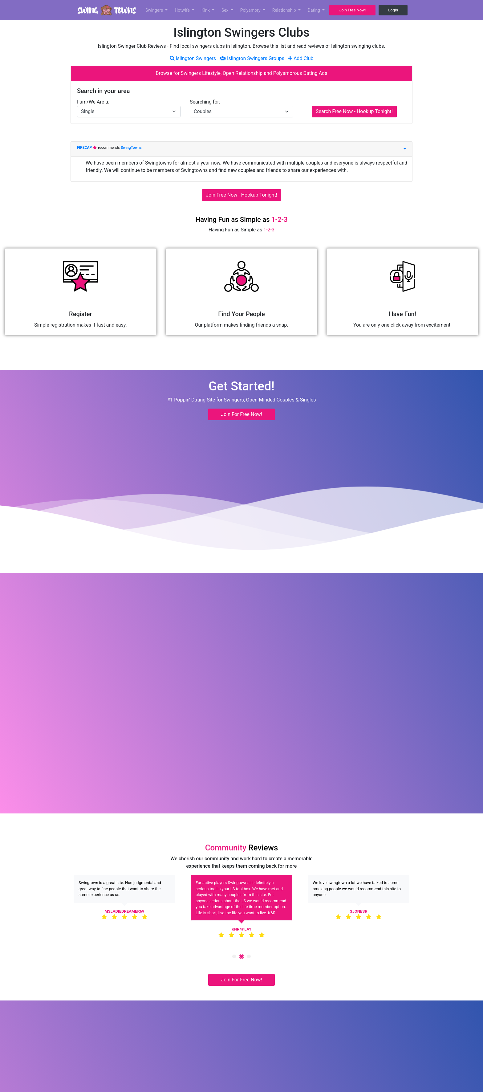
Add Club (301, 58)
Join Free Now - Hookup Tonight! (241, 195)
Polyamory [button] (251, 10)
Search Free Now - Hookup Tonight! (354, 111)
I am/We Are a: (93, 102)
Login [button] (393, 10)
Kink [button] (206, 10)
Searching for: (205, 102)
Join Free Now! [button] (352, 10)
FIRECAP (85, 147)
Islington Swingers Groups (252, 58)
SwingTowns (131, 147)
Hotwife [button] (183, 10)
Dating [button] (314, 10)
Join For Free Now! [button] (241, 414)
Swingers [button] (154, 10)
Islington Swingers (193, 58)
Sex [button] (225, 10)
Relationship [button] (284, 10)
